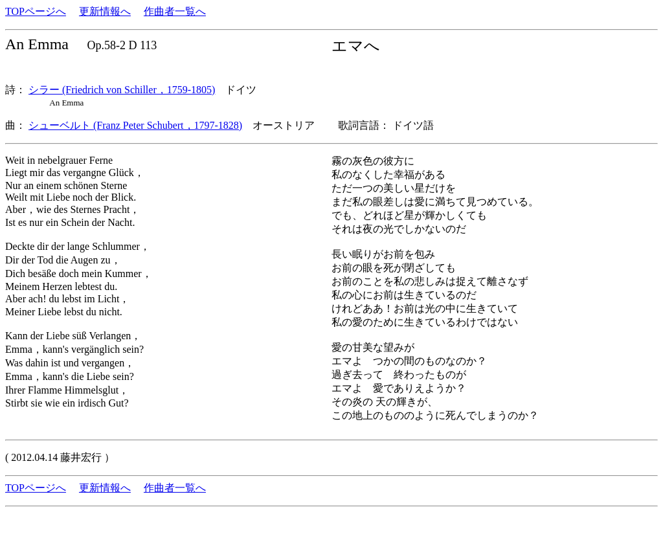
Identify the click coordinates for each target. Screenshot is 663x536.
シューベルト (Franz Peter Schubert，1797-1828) (135, 125)
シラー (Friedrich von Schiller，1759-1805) (121, 89)
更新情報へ (105, 11)
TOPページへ (35, 11)
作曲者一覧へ (175, 11)
